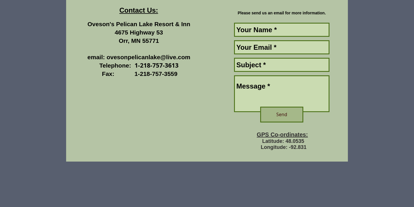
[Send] (281, 114)
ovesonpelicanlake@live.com (148, 57)
